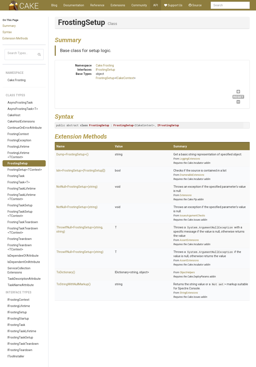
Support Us (173, 5)
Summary (9, 25)
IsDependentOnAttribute (24, 262)
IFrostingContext (18, 299)
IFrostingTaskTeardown (23, 343)
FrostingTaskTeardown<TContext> (23, 230)
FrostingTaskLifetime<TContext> (22, 197)
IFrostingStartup (18, 318)
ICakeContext (125, 78)
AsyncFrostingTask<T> (23, 109)
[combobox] (230, 5)
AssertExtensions (189, 240)
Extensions (118, 5)
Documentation (74, 5)
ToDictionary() (65, 272)
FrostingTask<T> (19, 182)
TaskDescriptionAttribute (24, 278)
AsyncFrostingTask (20, 102)
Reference (97, 5)
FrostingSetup (17, 163)
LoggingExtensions (190, 158)
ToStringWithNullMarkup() (73, 284)
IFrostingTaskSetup (20, 337)
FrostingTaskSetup (20, 205)
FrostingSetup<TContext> (25, 169)
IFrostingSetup (17, 312)
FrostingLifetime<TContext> (18, 155)
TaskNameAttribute (21, 285)
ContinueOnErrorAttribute (25, 127)
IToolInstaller (16, 356)
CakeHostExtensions (21, 121)
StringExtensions (189, 292)
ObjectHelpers (187, 272)
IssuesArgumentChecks (192, 215)
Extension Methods (15, 38)
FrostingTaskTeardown (23, 222)
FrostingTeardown (20, 239)
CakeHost (14, 115)
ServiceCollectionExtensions (19, 270)
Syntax (7, 32)
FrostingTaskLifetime (22, 188)
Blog (54, 5)
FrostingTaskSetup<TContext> (20, 213)
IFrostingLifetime (19, 306)
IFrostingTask (16, 325)
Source (195, 5)
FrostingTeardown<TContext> (20, 247)
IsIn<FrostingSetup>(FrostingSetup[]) (80, 170)
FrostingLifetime (18, 146)
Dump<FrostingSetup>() (72, 154)
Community (139, 5)
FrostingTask (16, 176)
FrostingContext (18, 134)
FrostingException (19, 140)
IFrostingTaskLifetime (22, 331)
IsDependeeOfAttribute (23, 255)
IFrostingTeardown (20, 350)
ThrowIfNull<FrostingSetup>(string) (79, 252)
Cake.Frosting (17, 80)
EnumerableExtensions (192, 174)
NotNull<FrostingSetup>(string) (76, 186)
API (155, 5)
